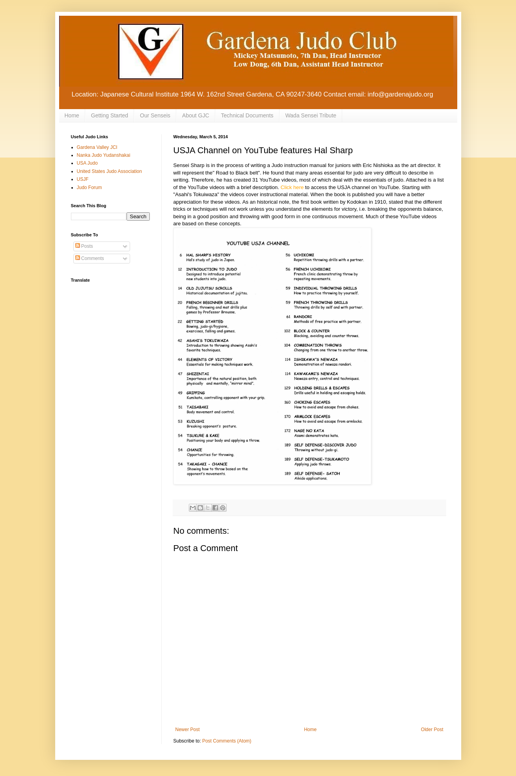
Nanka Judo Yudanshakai (103, 155)
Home (72, 115)
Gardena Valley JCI (97, 147)
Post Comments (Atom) (226, 741)
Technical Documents (247, 115)
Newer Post (187, 729)
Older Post (432, 729)
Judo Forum (89, 187)
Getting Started (109, 115)
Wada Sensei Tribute (310, 115)
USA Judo (87, 163)
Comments (89, 258)
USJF (83, 179)
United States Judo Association (109, 171)
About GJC (195, 115)
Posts (84, 246)
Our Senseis (155, 115)
